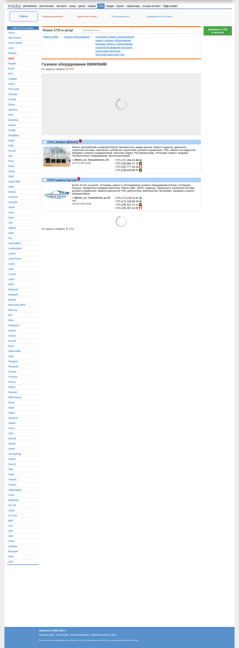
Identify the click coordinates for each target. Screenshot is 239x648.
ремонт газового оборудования (113, 40)
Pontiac (12, 371)
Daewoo (12, 109)
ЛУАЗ (11, 541)
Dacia (11, 104)
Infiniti (11, 207)
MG (10, 315)
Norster (12, 340)
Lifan (11, 268)
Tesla (11, 474)
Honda (12, 191)
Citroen (12, 99)
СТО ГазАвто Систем (61, 180)
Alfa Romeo (14, 37)
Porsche (12, 376)
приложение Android (100, 634)
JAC (10, 222)
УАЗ (10, 561)
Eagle (11, 140)
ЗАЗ (10, 530)
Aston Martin (15, 42)
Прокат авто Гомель (86, 16)
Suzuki (12, 464)
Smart (11, 448)
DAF (10, 114)
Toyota (12, 484)
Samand (13, 417)
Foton (11, 166)
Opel (11, 356)
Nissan (12, 335)
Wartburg (13, 500)
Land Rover (14, 258)
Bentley (12, 53)
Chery (11, 84)
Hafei (11, 186)
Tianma (12, 479)
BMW (11, 58)
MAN (11, 284)
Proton (12, 382)
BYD (10, 73)
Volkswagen (15, 489)
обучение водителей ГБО (109, 54)
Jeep (11, 233)
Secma (12, 438)
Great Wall (14, 181)
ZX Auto (12, 515)
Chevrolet (13, 89)
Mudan (12, 330)
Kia (10, 238)
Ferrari (12, 150)
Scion (11, 428)
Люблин (12, 546)
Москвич (13, 551)
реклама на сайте (46, 634)
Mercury (12, 310)
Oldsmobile (14, 351)
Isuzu (11, 212)
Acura (11, 32)
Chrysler (13, 94)
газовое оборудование (77, 36)
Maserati (13, 289)
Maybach (13, 294)
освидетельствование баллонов (113, 47)
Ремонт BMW (50, 36)
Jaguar (12, 227)
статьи (113, 634)
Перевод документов (52, 16)
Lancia (12, 253)
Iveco (11, 217)
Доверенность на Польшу (159, 16)
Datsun (12, 125)
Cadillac (12, 78)
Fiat (10, 155)
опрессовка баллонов (107, 51)
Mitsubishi (13, 325)
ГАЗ (10, 525)
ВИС (11, 520)
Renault (12, 392)
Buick (11, 68)
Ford (10, 161)
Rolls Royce (15, 397)
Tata (10, 469)
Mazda (12, 299)
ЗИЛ (10, 536)
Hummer (13, 197)
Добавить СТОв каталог (217, 31)
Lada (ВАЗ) (14, 243)
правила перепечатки (79, 634)
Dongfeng (13, 135)
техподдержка (62, 634)
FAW (11, 145)
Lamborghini (15, 248)
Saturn (12, 423)
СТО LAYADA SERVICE (62, 142)
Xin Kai (12, 505)
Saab (11, 407)
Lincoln (12, 274)
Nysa (11, 346)
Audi (10, 48)
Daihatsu (13, 120)
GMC (11, 176)
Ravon (11, 387)
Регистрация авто (120, 16)
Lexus (11, 263)
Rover (11, 402)
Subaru (12, 459)
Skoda (11, 443)
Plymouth (13, 366)
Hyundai (12, 202)
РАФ (10, 556)
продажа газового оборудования (114, 44)
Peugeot (13, 361)
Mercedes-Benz (17, 304)
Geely (11, 171)
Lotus (11, 279)
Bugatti (12, 63)
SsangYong (14, 453)
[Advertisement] (218, 90)
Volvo (11, 495)
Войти (24, 16)
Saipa (11, 412)
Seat (10, 433)
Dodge (12, 130)
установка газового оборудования (114, 36)
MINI (11, 320)
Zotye (11, 510)
